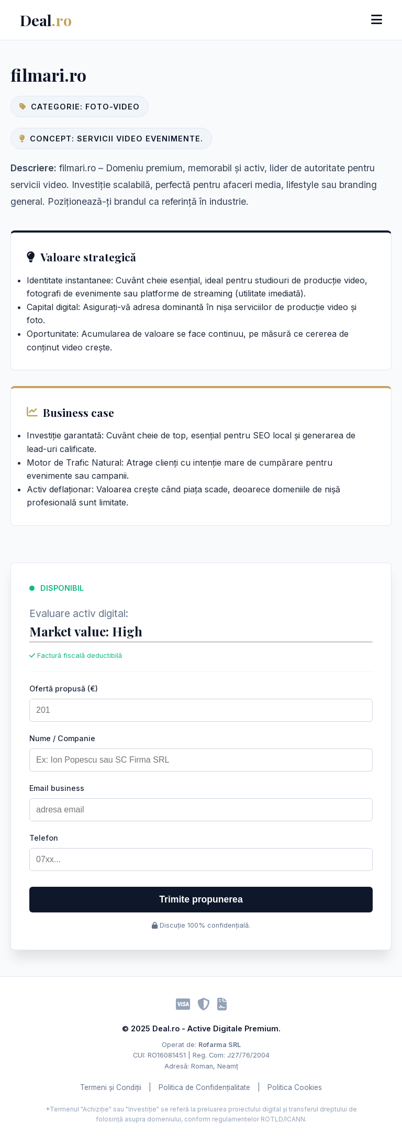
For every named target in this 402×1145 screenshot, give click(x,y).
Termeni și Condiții (110, 1087)
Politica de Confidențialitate (204, 1087)
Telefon (43, 837)
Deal (46, 20)
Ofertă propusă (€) (63, 688)
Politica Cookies (294, 1087)
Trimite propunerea (200, 899)
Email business (56, 788)
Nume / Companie (62, 738)
